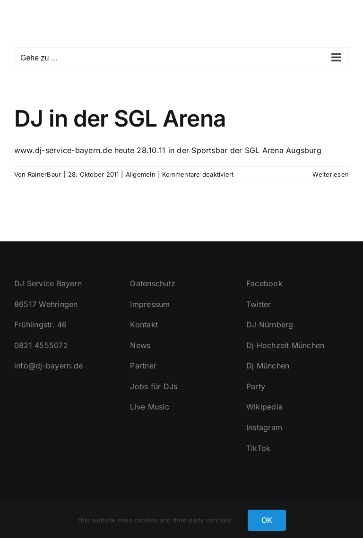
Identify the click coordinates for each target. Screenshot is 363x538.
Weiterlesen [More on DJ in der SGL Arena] (330, 174)
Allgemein (141, 174)
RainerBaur (44, 174)
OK (266, 520)
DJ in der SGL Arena (120, 118)
